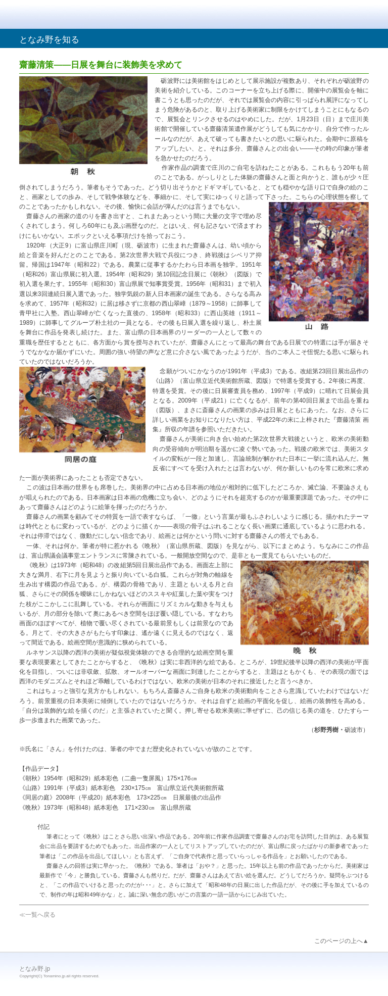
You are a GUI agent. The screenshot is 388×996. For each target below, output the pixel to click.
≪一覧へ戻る (37, 914)
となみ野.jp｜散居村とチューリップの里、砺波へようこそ (74, 15)
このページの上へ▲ (341, 940)
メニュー (356, 15)
